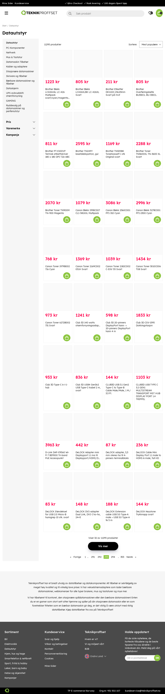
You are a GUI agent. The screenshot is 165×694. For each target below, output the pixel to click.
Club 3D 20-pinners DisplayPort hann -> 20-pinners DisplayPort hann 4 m (118, 327)
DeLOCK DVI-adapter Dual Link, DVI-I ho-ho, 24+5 (88, 514)
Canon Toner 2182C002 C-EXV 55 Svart (118, 268)
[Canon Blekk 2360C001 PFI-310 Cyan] (118, 185)
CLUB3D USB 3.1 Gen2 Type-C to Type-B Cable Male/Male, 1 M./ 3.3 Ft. (118, 389)
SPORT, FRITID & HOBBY (16, 663)
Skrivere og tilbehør (16, 76)
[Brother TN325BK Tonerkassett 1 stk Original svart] (118, 126)
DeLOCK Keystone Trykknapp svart (146, 513)
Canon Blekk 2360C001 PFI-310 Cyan (118, 212)
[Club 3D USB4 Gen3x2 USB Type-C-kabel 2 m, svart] (88, 359)
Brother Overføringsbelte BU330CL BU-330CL (146, 92)
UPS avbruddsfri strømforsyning (15, 94)
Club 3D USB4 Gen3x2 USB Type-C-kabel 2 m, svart (88, 387)
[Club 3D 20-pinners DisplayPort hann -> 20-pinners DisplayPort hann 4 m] (118, 297)
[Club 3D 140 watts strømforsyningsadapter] (88, 297)
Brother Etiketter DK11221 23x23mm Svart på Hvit (115, 92)
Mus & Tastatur (14, 57)
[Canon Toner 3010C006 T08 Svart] (148, 241)
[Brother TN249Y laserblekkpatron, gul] (88, 126)
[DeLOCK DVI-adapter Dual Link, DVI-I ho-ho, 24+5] (88, 486)
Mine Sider (7, 3)
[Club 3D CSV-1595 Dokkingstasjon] (148, 297)
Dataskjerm (12, 88)
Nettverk (10, 52)
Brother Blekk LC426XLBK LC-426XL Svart (87, 92)
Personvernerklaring (56, 653)
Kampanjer (11, 677)
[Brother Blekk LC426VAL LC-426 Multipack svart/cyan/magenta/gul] (58, 64)
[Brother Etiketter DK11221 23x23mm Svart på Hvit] (118, 64)
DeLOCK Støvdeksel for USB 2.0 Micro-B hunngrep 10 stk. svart (57, 514)
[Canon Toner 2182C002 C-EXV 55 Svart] (118, 241)
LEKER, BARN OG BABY (16, 668)
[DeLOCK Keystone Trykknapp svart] (148, 486)
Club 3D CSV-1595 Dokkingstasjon (145, 324)
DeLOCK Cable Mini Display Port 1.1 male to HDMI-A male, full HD (148, 455)
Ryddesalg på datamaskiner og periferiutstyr (15, 108)
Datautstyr (14, 26)
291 (93, 557)
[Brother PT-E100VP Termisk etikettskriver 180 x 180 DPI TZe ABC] (58, 126)
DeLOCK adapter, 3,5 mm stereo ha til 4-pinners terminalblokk (117, 455)
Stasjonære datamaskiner (20, 71)
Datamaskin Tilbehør (17, 61)
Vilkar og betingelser (56, 644)
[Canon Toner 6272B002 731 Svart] (58, 297)
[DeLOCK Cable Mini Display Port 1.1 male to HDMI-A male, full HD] (148, 427)
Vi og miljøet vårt (94, 644)
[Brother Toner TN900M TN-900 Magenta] (58, 185)
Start (4, 26)
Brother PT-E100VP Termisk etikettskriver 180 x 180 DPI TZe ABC (57, 154)
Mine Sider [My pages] (50, 665)
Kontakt (49, 648)
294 (113, 557)
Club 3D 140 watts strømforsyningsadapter (89, 324)
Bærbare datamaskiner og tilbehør (20, 82)
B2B (87, 648)
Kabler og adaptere (16, 66)
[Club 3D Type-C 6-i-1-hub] (58, 359)
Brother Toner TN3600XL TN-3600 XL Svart (148, 154)
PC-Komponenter (15, 47)
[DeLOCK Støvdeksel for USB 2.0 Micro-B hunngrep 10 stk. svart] (58, 486)
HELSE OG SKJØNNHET (15, 673)
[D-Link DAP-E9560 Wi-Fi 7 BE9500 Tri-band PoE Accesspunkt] (58, 427)
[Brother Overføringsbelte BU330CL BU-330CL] (148, 64)
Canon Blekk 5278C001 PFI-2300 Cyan (148, 212)
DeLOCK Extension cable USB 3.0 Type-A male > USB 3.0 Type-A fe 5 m (118, 516)
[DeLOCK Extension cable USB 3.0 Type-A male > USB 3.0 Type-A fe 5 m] (118, 486)
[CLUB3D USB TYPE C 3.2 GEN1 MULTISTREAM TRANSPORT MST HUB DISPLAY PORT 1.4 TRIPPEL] (148, 359)
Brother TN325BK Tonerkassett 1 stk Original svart (115, 154)
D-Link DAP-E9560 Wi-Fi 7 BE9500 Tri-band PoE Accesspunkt (57, 455)
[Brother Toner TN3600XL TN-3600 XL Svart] (148, 126)
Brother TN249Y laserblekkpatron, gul (87, 152)
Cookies (49, 658)
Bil (6, 639)
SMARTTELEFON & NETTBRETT (18, 658)
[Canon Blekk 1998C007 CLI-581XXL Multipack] (88, 185)
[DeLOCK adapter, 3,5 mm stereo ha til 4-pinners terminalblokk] (118, 427)
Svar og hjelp (52, 639)
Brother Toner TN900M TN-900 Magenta (57, 212)
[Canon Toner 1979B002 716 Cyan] (58, 241)
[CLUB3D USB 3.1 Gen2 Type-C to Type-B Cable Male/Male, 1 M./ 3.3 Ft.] (118, 359)
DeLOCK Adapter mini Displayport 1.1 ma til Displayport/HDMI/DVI (88, 455)
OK (157, 657)
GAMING (11, 100)
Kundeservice (22, 3)
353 (122, 557)
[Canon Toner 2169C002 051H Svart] (88, 241)
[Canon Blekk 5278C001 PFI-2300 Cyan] (148, 185)
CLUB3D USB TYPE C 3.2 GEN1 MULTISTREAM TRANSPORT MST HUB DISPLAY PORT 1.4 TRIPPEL (148, 392)
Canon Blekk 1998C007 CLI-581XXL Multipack (88, 212)
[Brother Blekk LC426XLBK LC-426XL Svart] (88, 64)
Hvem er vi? (91, 639)
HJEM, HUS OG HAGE (15, 653)
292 (100, 557)
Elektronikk (11, 644)
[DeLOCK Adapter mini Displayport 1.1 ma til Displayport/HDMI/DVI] (88, 427)
